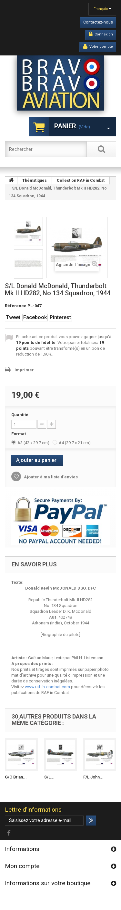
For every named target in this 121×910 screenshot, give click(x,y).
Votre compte (98, 46)
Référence (15, 305)
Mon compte (22, 866)
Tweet (13, 317)
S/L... (49, 777)
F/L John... (93, 777)
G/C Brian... (16, 777)
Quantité (19, 414)
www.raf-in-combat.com (47, 686)
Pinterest (60, 317)
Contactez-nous (98, 22)
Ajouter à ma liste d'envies (50, 477)
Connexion (101, 34)
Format (19, 433)
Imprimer (24, 369)
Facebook (35, 317)
